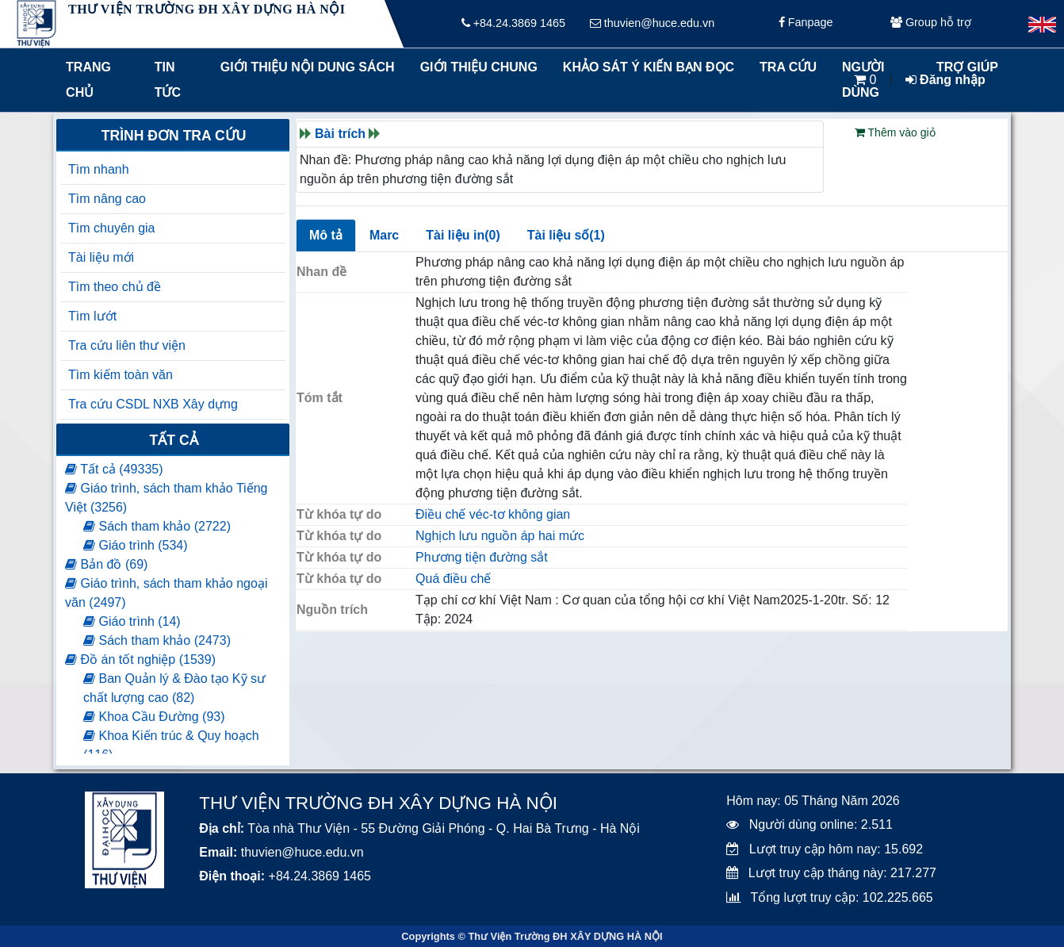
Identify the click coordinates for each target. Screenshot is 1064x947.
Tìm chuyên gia (111, 228)
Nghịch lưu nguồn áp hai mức (499, 536)
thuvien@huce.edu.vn (652, 23)
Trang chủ (88, 79)
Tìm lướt (92, 316)
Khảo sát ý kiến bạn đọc (645, 67)
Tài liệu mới (101, 257)
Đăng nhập (945, 79)
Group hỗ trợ (930, 23)
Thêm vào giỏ (895, 132)
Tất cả (174, 440)
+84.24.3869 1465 (513, 23)
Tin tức (168, 79)
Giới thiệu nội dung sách (304, 67)
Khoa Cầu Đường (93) (153, 716)
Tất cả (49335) (114, 469)
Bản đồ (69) (106, 564)
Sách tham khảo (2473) (157, 640)
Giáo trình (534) (135, 545)
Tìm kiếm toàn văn (120, 374)
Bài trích (340, 133)
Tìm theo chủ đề (114, 286)
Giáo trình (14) (132, 621)
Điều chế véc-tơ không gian (492, 514)
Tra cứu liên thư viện (127, 345)
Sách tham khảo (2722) (157, 526)
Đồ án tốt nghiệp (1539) (140, 659)
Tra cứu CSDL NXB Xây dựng (153, 404)
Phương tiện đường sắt (481, 557)
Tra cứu (788, 67)
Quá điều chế (453, 578)
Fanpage (806, 23)
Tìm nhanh (98, 169)
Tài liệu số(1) (566, 235)
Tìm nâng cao (107, 198)
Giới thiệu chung (478, 67)
